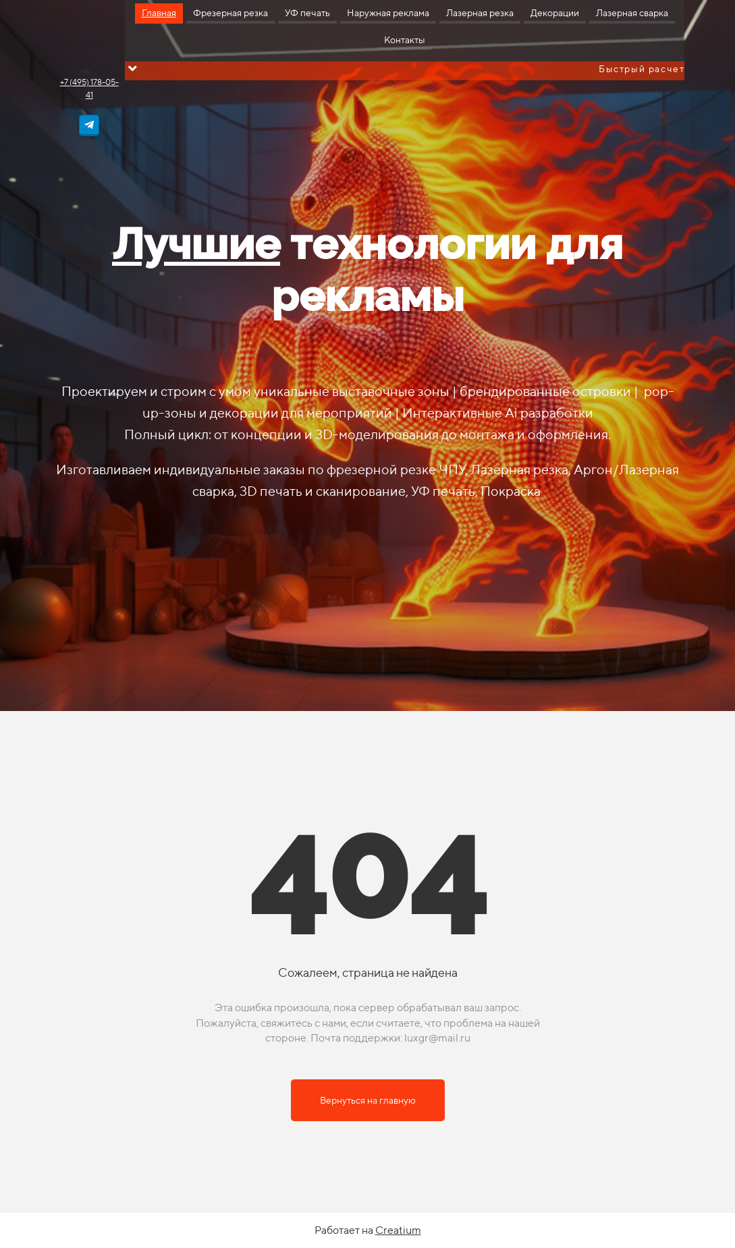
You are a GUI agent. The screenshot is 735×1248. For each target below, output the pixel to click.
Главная (159, 12)
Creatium (398, 1230)
